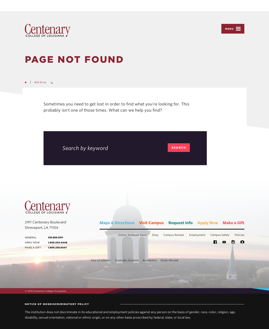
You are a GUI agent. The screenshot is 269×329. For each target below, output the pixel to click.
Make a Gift (233, 223)
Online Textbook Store (132, 234)
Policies (239, 234)
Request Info (180, 223)
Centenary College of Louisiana (47, 30)
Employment (197, 234)
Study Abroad (169, 260)
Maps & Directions (117, 223)
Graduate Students (127, 260)
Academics (150, 260)
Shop (155, 234)
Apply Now (207, 223)
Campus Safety (219, 234)
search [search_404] (178, 147)
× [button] (265, 2)
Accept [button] (183, 5)
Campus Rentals (173, 234)
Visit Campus (151, 223)
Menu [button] (232, 29)
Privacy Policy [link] (161, 5)
